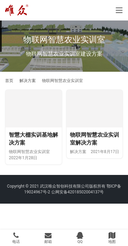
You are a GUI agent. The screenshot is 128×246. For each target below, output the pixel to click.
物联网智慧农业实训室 (29, 151)
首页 (9, 80)
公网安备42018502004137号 (77, 192)
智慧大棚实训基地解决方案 (33, 139)
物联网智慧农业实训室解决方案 (94, 139)
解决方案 (78, 151)
